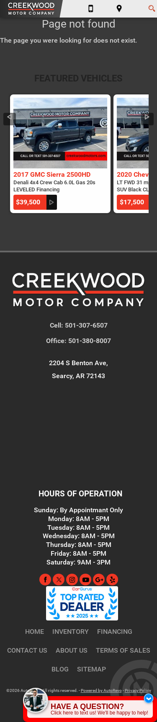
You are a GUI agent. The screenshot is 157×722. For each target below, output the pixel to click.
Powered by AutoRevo (101, 690)
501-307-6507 (86, 325)
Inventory (70, 632)
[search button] (152, 6)
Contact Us (27, 650)
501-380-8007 (89, 341)
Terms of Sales (123, 650)
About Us (72, 650)
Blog (60, 669)
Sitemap (91, 669)
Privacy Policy (138, 690)
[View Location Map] (119, 9)
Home (34, 632)
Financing (114, 632)
